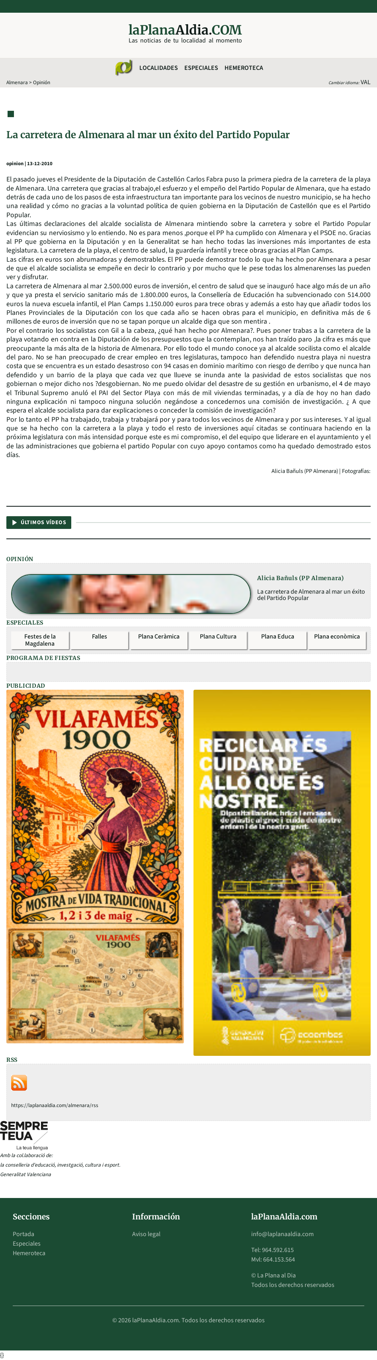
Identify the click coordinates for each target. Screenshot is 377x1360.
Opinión (41, 82)
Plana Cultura (218, 636)
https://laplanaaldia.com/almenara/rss (54, 1105)
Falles (99, 636)
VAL (366, 82)
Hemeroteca (244, 68)
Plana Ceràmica (159, 636)
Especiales (201, 68)
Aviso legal (146, 1234)
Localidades (158, 68)
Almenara (17, 82)
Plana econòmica (337, 636)
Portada (23, 1234)
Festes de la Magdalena (40, 640)
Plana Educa (277, 636)
